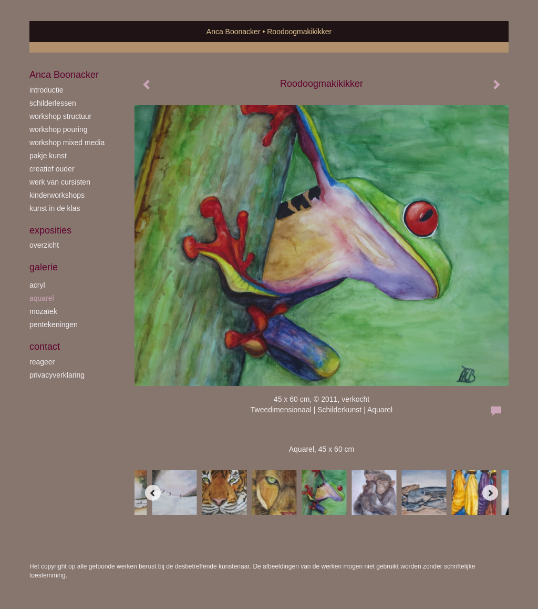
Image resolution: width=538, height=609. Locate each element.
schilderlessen (52, 103)
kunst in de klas (54, 208)
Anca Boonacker (233, 31)
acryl (37, 285)
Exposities (50, 230)
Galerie (43, 267)
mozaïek (43, 311)
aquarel (41, 298)
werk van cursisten (59, 182)
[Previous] (153, 493)
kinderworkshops (57, 195)
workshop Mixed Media (67, 142)
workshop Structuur (60, 116)
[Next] (490, 493)
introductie (46, 90)
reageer (42, 362)
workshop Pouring (58, 129)
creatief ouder (52, 169)
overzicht (44, 245)
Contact (44, 346)
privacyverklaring (57, 375)
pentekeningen (53, 324)
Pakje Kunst (48, 155)
